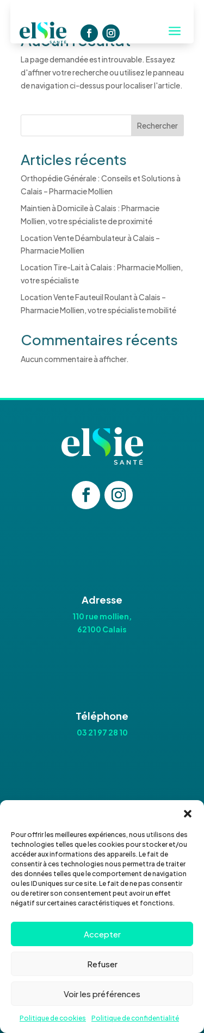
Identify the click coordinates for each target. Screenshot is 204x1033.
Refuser (102, 964)
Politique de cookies (53, 1018)
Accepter (102, 934)
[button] (187, 813)
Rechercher (157, 125)
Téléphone (102, 715)
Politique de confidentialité (135, 1018)
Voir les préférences (102, 993)
